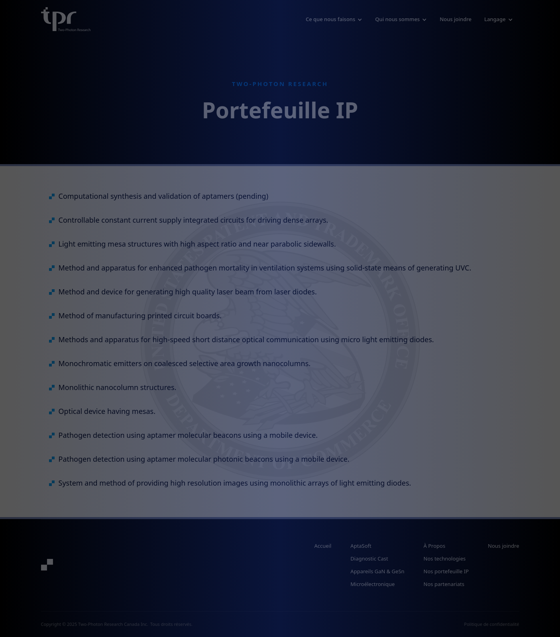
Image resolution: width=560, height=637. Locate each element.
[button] (334, 19)
